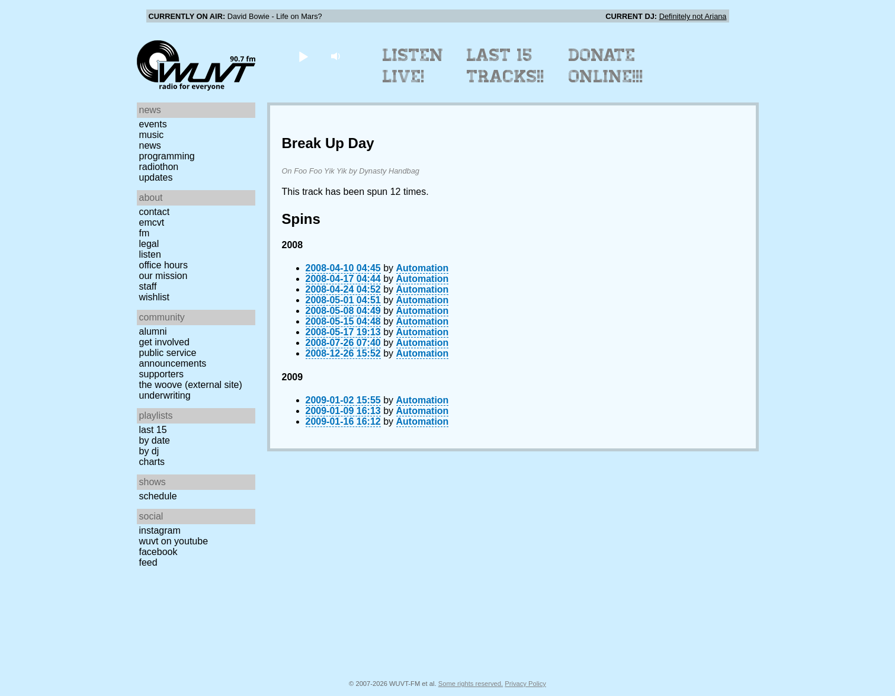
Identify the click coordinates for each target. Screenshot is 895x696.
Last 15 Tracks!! (505, 65)
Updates (156, 177)
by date (154, 440)
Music (151, 135)
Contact (154, 212)
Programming (167, 156)
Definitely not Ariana (693, 16)
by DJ (149, 451)
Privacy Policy (525, 683)
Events (153, 124)
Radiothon (159, 167)
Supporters (161, 374)
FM (144, 233)
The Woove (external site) (190, 385)
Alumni (153, 331)
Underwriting (165, 395)
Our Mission (163, 276)
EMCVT (152, 222)
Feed (148, 562)
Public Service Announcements (173, 358)
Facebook (158, 552)
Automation (422, 268)
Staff (148, 286)
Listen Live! (413, 65)
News (150, 145)
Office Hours (163, 265)
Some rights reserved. (470, 683)
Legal (149, 244)
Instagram (160, 530)
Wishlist (154, 297)
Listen (150, 254)
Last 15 (153, 430)
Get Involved (164, 342)
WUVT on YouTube (173, 541)
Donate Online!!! (606, 65)
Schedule (158, 496)
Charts (152, 462)
